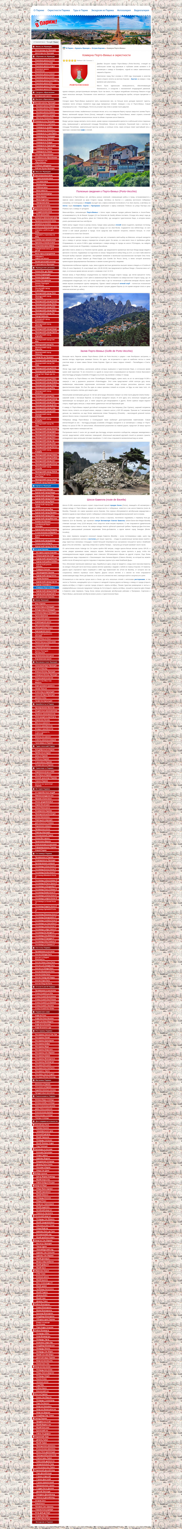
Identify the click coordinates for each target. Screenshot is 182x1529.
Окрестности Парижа (59, 10)
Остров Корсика (98, 48)
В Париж (69, 48)
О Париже (39, 10)
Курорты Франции (82, 48)
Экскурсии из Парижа (102, 10)
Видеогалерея (141, 10)
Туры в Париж (80, 10)
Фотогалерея (124, 10)
